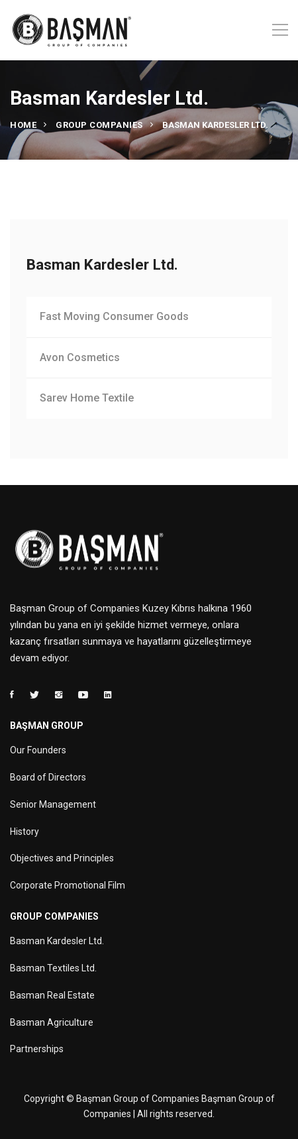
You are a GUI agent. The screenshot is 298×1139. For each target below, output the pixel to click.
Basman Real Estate (52, 995)
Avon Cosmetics (80, 357)
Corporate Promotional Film (67, 885)
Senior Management (53, 804)
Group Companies (99, 125)
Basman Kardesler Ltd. (57, 941)
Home (23, 125)
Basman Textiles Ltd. (53, 968)
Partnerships (37, 1049)
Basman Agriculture (51, 1022)
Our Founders (38, 750)
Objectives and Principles (62, 858)
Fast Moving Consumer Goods (114, 316)
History (24, 831)
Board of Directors (48, 777)
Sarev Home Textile (87, 398)
